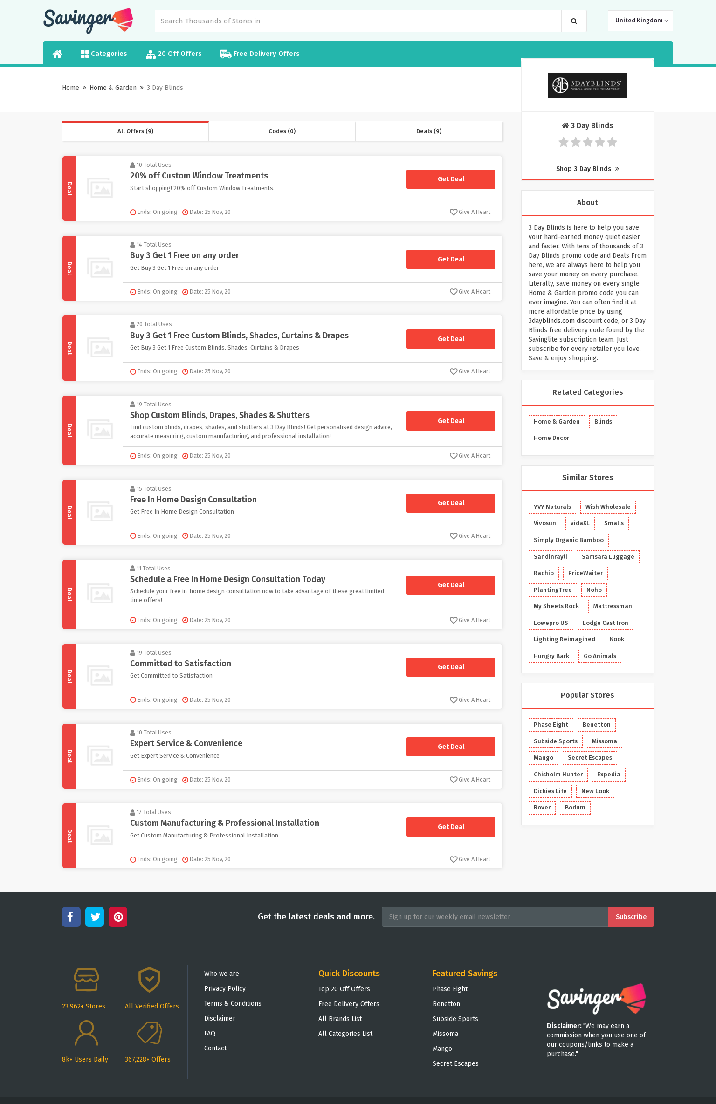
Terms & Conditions (233, 1004)
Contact (215, 1048)
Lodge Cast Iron (605, 622)
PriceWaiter (585, 572)
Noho (594, 589)
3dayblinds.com (552, 321)
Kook (617, 639)
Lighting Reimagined (564, 639)
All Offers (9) (135, 131)
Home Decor (551, 437)
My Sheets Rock (556, 606)
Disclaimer (219, 1018)
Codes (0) (282, 131)
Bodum (575, 807)
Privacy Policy (225, 989)
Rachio (544, 572)
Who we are (221, 974)
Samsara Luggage (608, 556)
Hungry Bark (551, 655)
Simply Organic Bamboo (569, 539)
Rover (542, 807)
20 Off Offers (174, 54)
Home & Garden (113, 88)
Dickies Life (550, 791)
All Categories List (345, 1034)
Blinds (603, 421)
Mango (543, 757)
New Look (595, 791)
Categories (104, 53)
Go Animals (600, 655)
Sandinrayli (550, 556)
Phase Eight (551, 724)
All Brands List (340, 1019)
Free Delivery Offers (260, 54)
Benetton (597, 724)
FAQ (209, 1033)
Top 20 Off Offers (344, 989)
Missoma (604, 741)
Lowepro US (551, 622)
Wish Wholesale (608, 506)
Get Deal (451, 179)
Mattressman (612, 606)
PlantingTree (553, 589)
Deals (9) (428, 131)
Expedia (608, 774)
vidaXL (580, 523)
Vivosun (545, 523)
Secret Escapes (590, 757)
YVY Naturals (552, 506)
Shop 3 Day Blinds (587, 169)
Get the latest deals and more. (316, 917)
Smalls (614, 523)
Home (70, 88)
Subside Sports (556, 741)
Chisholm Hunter (558, 774)
